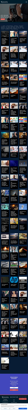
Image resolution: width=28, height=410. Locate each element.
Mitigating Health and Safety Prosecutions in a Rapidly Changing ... (23, 127)
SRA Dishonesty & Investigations (23, 70)
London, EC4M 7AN (5, 400)
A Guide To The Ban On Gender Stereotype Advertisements (5, 242)
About (14, 401)
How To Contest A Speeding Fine (23, 255)
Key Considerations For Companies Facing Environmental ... (23, 98)
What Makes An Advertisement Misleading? (14, 226)
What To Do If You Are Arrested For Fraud (4, 300)
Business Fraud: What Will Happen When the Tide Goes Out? (23, 184)
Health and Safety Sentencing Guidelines (22, 84)
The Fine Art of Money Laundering (23, 212)
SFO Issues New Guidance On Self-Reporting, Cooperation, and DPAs (5, 56)
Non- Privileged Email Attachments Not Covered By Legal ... (14, 170)
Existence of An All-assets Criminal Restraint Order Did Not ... (23, 141)
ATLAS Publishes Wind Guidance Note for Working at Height (23, 199)
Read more (2, 19)
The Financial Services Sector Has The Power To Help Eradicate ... (23, 170)
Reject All (14, 408)
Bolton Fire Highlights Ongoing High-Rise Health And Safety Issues (14, 213)
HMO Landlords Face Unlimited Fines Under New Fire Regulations (5, 170)
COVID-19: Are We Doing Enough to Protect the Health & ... (4, 199)
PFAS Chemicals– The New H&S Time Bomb (5, 71)
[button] (5, 20)
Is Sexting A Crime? (13, 96)
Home (14, 399)
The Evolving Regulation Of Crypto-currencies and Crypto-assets (5, 141)
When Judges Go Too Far (22, 312)
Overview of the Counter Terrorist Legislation (23, 354)
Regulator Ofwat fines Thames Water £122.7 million (23, 40)
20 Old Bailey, (5, 399)
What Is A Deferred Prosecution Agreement (22, 227)
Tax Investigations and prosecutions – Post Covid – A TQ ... (14, 185)
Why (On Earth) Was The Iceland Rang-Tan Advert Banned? (5, 313)
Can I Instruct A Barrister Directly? (23, 299)
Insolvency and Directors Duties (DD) (5, 96)
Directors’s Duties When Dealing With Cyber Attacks (13, 55)
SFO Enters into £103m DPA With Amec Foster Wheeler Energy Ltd (14, 141)
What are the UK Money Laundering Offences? (5, 112)
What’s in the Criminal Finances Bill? (22, 326)
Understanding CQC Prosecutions (14, 155)
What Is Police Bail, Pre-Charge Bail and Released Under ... (23, 112)
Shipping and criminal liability (5, 353)
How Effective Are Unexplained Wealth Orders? (14, 242)
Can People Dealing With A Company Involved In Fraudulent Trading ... (5, 41)
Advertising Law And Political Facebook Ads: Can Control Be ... (5, 271)
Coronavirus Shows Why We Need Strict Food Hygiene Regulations (5, 213)
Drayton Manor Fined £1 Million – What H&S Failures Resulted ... (23, 156)
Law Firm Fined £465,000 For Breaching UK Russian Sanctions (23, 55)
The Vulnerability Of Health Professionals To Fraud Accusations (14, 257)
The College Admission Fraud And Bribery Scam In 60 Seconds (23, 286)
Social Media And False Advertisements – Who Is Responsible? (23, 271)
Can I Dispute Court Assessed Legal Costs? (5, 83)
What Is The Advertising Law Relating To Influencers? (14, 300)
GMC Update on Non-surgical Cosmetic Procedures (5, 367)
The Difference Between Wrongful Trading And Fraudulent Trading (5, 228)
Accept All (23, 408)
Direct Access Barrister (14, 402)
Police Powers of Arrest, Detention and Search (5, 327)
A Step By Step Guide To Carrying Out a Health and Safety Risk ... (14, 40)
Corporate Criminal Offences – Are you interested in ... (14, 313)
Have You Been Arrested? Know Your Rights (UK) (14, 340)
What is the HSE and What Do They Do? (14, 326)
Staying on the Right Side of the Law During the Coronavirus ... (14, 199)
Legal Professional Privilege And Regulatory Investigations (13, 112)
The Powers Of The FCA (5, 285)
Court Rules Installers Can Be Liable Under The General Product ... (5, 256)
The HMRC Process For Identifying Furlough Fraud (5, 184)
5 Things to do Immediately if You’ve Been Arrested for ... (5, 340)
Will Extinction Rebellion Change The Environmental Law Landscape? (13, 272)
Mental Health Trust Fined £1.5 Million (4, 155)
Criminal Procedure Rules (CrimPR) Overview (14, 354)
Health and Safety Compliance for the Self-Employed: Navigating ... (14, 127)
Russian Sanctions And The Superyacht (14, 70)
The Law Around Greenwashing (14, 83)
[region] (14, 406)
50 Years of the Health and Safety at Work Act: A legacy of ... (5, 126)
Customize (5, 408)
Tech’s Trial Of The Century (13, 285)
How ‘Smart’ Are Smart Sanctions (23, 242)
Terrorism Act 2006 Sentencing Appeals (22, 340)
